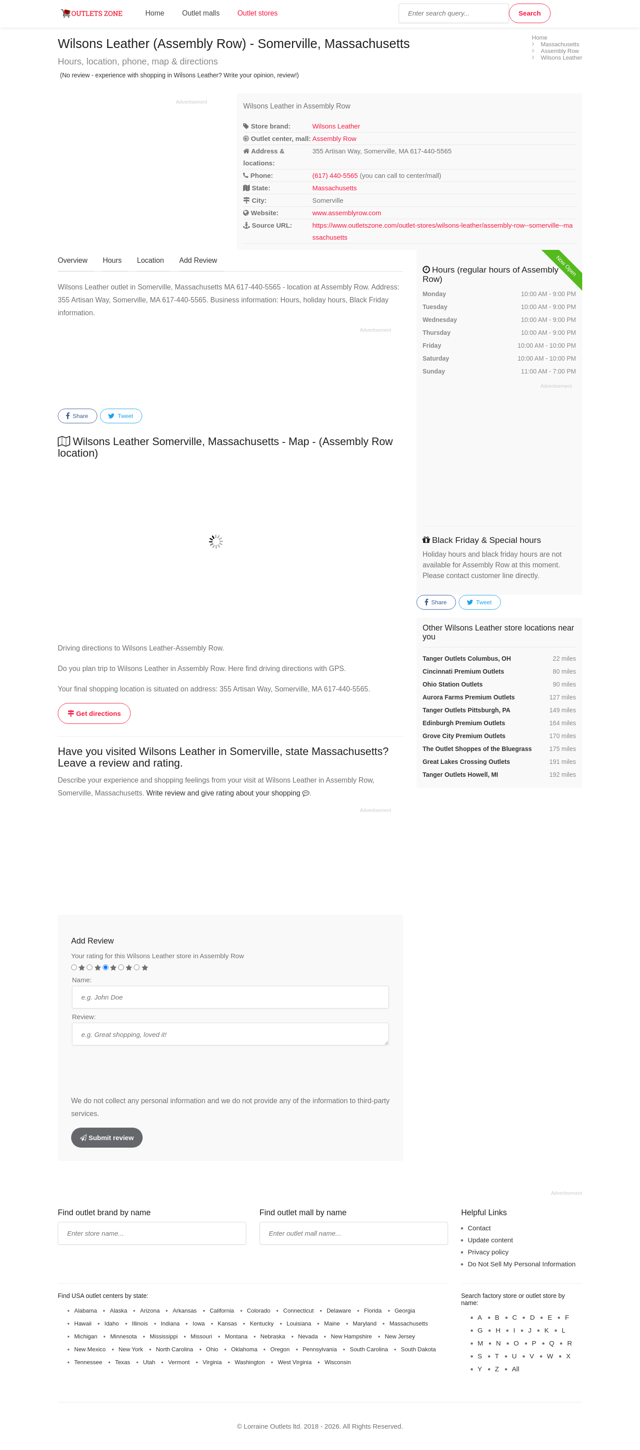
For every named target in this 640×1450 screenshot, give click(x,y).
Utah (149, 1362)
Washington (250, 1362)
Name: (82, 980)
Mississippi (164, 1336)
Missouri (201, 1336)
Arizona (150, 1310)
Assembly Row (334, 138)
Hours (112, 260)
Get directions (94, 713)
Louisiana (299, 1323)
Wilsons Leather (336, 126)
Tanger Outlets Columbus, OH (467, 658)
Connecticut (298, 1310)
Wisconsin (337, 1362)
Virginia (212, 1362)
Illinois (140, 1323)
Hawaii (83, 1323)
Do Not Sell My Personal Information (522, 1264)
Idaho (111, 1323)
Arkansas (184, 1310)
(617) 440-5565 (335, 175)
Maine (332, 1323)
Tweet (120, 416)
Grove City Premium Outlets (464, 735)
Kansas (227, 1323)
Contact (479, 1228)
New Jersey (400, 1336)
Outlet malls (201, 13)
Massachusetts (334, 188)
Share (77, 416)
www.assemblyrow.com (346, 213)
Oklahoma (244, 1349)
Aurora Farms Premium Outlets (469, 697)
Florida (373, 1310)
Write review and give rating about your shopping (227, 793)
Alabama (85, 1310)
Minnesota (123, 1336)
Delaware (339, 1310)
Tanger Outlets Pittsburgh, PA (467, 710)
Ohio (212, 1349)
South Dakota (418, 1349)
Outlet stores (257, 13)
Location (150, 260)
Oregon (279, 1349)
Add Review (198, 260)
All (516, 1369)
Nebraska (272, 1336)
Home (154, 13)
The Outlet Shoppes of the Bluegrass (477, 748)
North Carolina (174, 1349)
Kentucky (261, 1323)
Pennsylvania (320, 1349)
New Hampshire (351, 1336)
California (222, 1310)
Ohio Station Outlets (453, 684)
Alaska (118, 1310)
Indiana (170, 1323)
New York (131, 1349)
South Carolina (369, 1349)
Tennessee (88, 1362)
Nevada (308, 1336)
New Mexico (90, 1349)
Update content (490, 1240)
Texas (122, 1362)
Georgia (405, 1310)
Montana (236, 1336)
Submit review (107, 1137)
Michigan (85, 1336)
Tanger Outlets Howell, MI (460, 774)
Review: (84, 1016)
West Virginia (295, 1362)
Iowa (198, 1323)
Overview (73, 260)
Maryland (364, 1323)
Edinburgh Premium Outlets (464, 723)
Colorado (259, 1310)
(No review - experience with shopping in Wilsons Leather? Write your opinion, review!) (179, 75)
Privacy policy (488, 1252)
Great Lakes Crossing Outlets (466, 761)
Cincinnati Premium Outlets (463, 671)
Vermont (178, 1362)
